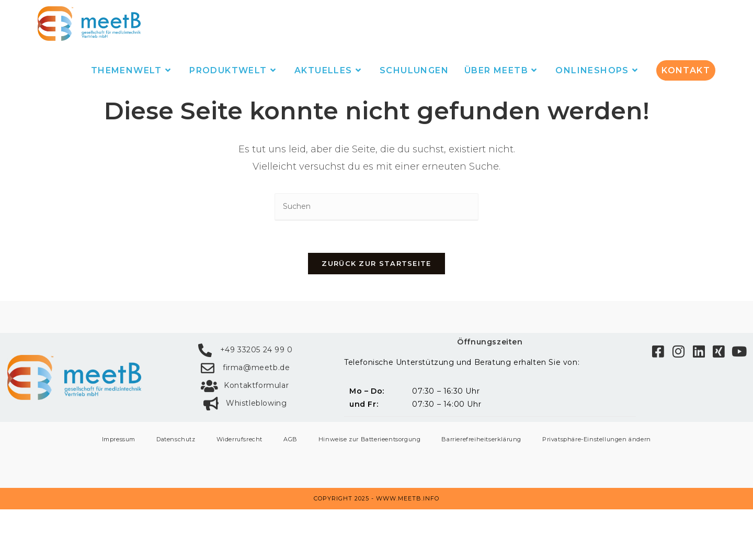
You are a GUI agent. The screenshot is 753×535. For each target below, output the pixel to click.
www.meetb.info (407, 524)
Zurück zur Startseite (376, 288)
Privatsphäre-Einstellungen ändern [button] (596, 465)
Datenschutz (176, 465)
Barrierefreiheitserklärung (481, 465)
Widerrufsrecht (239, 465)
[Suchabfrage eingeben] (376, 232)
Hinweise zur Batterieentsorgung (369, 465)
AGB (290, 465)
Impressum (118, 465)
